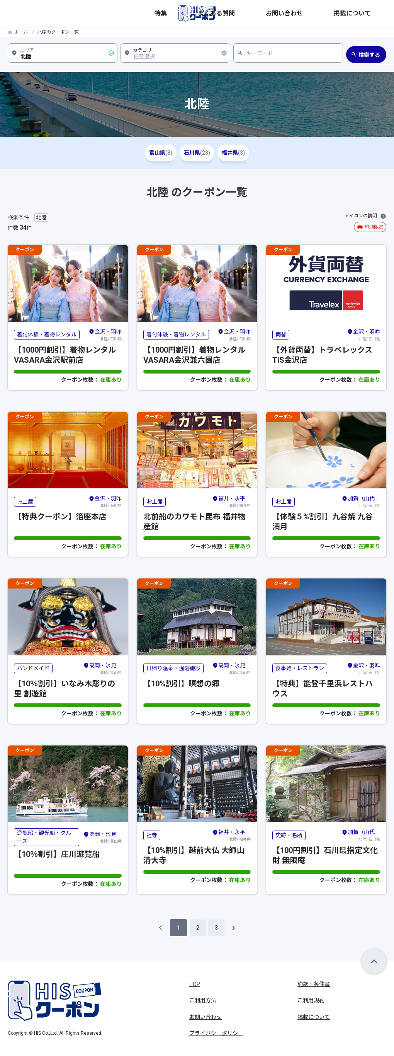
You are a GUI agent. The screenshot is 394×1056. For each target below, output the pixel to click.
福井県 (244, 153)
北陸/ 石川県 (105, 334)
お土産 (25, 501)
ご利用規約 (310, 1000)
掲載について (370, 13)
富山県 (149, 153)
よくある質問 (286, 13)
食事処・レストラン (299, 668)
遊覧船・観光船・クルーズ (44, 837)
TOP (194, 984)
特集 (255, 13)
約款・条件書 (313, 984)
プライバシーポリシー (216, 1033)
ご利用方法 (202, 1000)
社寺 (151, 835)
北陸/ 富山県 (102, 668)
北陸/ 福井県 (231, 501)
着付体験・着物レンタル (46, 334)
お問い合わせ (328, 13)
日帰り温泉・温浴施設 (173, 668)
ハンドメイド (33, 668)
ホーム (21, 32)
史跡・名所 (288, 835)
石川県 (197, 153)
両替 (280, 334)
